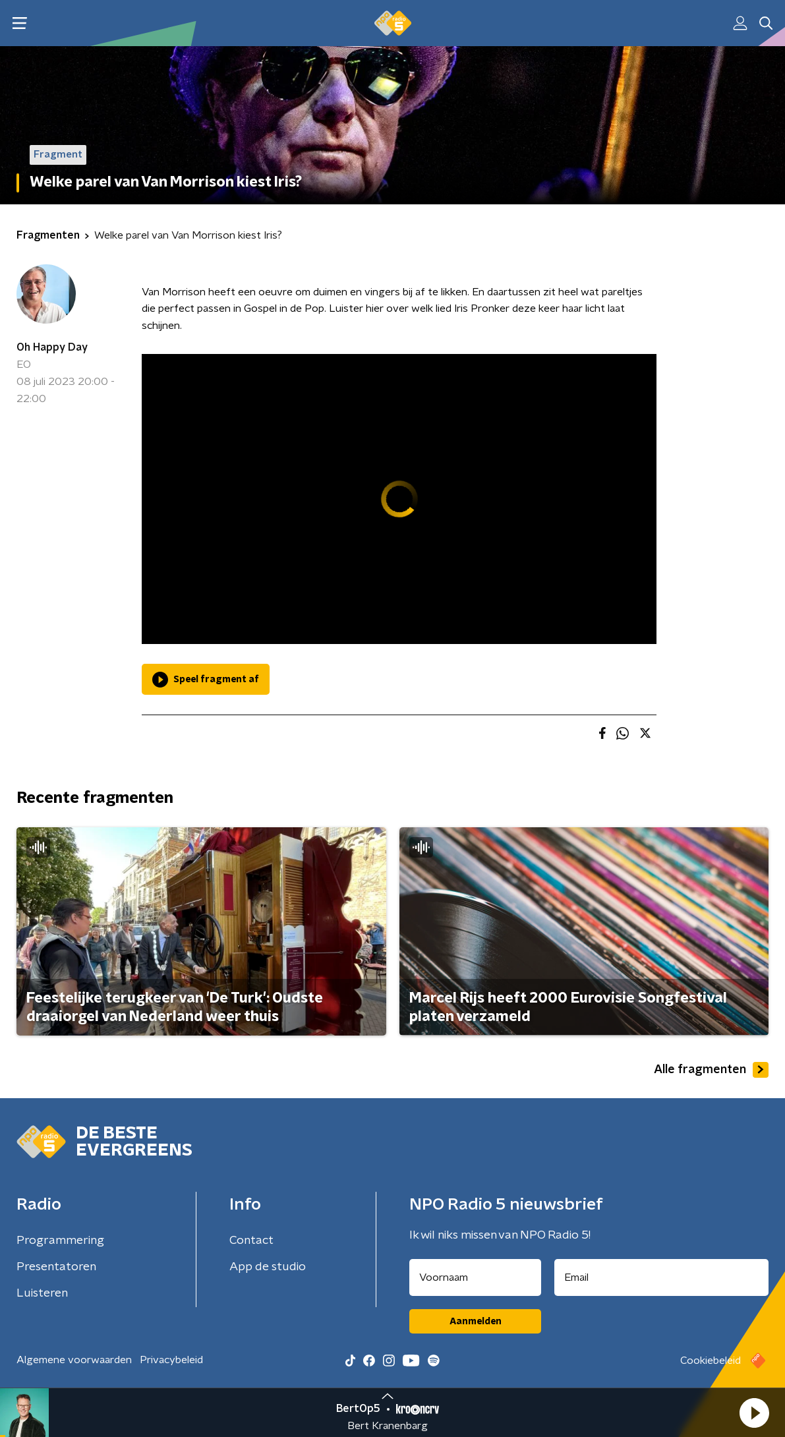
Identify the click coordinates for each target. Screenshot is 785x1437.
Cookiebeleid (710, 1360)
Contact (251, 1240)
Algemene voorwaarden (74, 1360)
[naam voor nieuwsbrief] (475, 1277)
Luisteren (42, 1293)
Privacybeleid (171, 1360)
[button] (754, 1413)
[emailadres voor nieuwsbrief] (661, 1277)
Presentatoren (56, 1267)
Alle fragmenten (711, 1070)
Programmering (60, 1240)
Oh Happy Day (52, 347)
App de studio (267, 1267)
